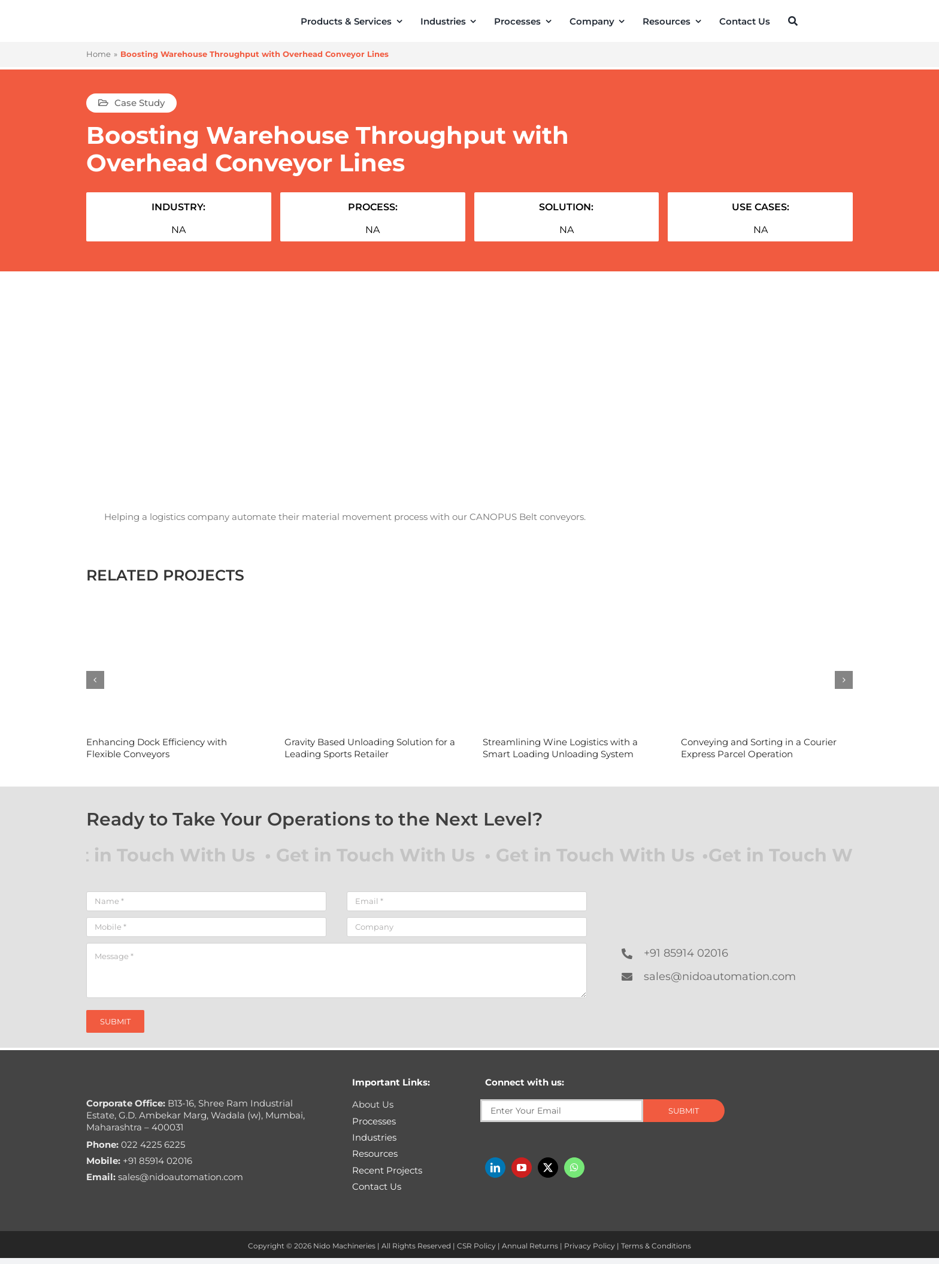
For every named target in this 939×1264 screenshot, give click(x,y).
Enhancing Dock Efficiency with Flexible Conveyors (156, 747)
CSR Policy (476, 1245)
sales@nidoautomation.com (720, 976)
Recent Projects (387, 1170)
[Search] (793, 21)
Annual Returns (530, 1245)
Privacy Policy (589, 1245)
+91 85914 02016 (686, 953)
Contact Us (376, 1186)
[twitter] (548, 1167)
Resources (375, 1153)
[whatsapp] (574, 1167)
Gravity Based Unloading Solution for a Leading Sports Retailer (369, 747)
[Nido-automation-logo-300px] (120, 19)
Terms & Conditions (656, 1245)
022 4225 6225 (135, 1144)
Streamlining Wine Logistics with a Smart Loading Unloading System (560, 747)
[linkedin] (495, 1167)
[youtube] (521, 1167)
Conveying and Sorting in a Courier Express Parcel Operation (759, 747)
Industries (374, 1137)
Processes (374, 1121)
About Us (372, 1104)
